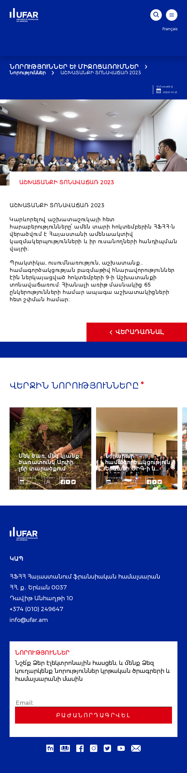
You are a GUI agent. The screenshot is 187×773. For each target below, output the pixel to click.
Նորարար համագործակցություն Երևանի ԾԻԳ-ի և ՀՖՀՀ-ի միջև (137, 465)
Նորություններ (28, 73)
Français (169, 28)
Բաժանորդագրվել (93, 715)
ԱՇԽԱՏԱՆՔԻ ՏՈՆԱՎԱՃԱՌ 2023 (101, 73)
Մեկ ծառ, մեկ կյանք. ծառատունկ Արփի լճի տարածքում (49, 462)
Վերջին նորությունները (74, 386)
